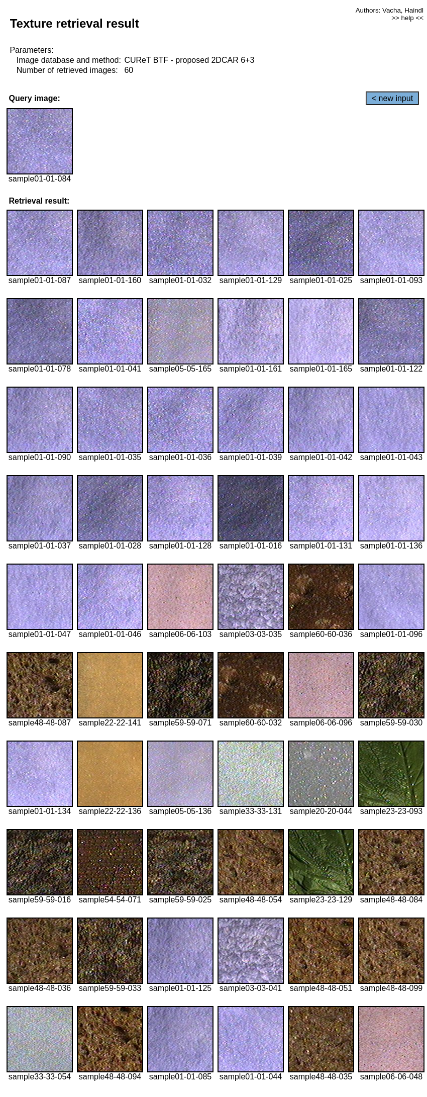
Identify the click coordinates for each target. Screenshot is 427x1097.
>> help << (407, 18)
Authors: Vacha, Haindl (389, 10)
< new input (392, 98)
